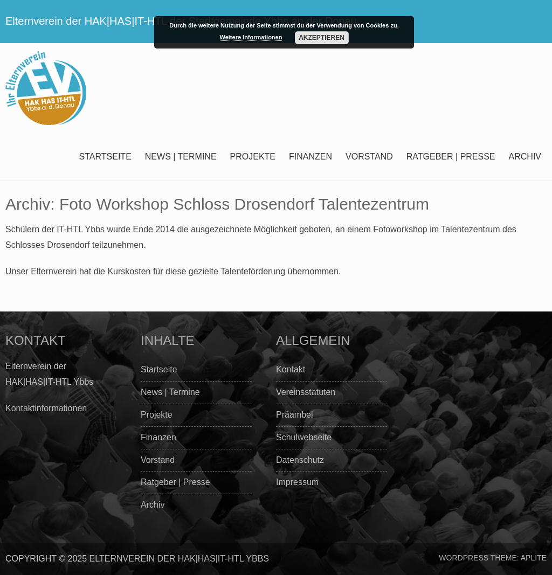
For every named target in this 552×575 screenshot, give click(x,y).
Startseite (105, 156)
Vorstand (369, 156)
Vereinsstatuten (305, 392)
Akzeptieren (321, 37)
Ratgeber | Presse (450, 156)
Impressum (297, 482)
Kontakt (290, 369)
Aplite (534, 557)
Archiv (525, 156)
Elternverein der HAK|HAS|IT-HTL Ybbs (179, 558)
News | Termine (181, 156)
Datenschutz (300, 460)
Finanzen (310, 156)
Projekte (252, 156)
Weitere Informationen (251, 37)
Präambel (294, 414)
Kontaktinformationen (46, 408)
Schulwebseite (304, 437)
